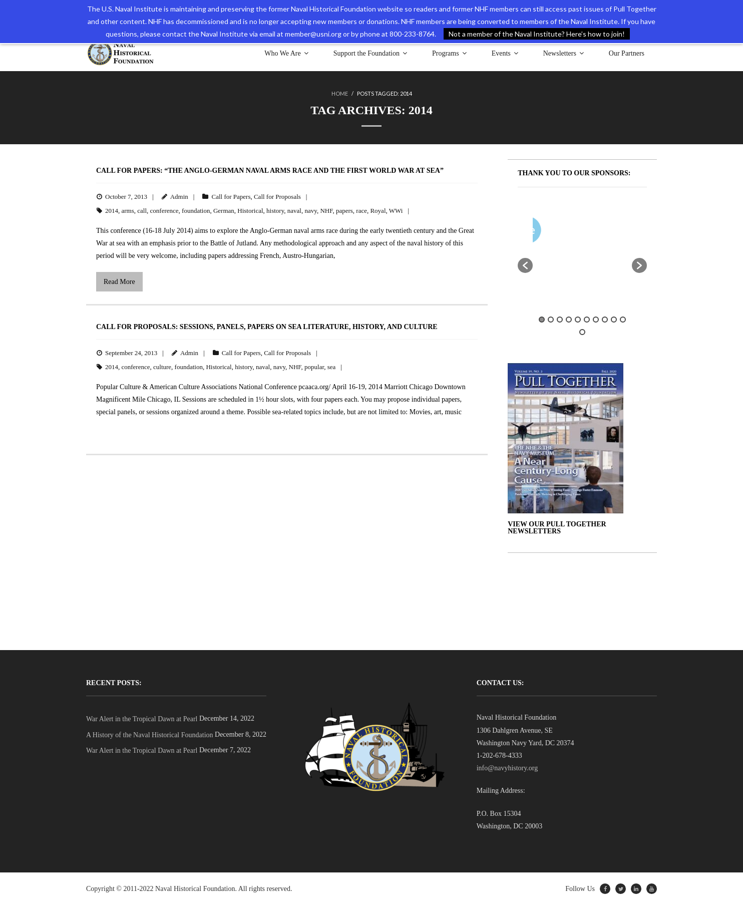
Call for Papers (230, 196)
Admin (179, 196)
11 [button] (582, 332)
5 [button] (578, 320)
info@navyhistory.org (507, 768)
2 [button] (551, 320)
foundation (196, 210)
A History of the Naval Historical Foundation (149, 735)
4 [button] (569, 320)
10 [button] (623, 320)
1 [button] (542, 320)
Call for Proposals (277, 196)
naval (294, 210)
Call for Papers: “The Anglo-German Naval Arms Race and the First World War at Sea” (270, 170)
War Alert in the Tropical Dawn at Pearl (141, 719)
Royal (378, 210)
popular (314, 367)
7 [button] (596, 320)
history (275, 210)
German (223, 210)
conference (164, 210)
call (142, 210)
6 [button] (587, 320)
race (361, 210)
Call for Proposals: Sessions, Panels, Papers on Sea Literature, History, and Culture (267, 327)
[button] (525, 265)
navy (310, 210)
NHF (326, 210)
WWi (396, 210)
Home (339, 93)
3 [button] (560, 320)
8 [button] (605, 320)
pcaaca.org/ (314, 387)
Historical (250, 210)
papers (344, 210)
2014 (111, 210)
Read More (119, 281)
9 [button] (614, 320)
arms (128, 210)
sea (331, 367)
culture (162, 367)
